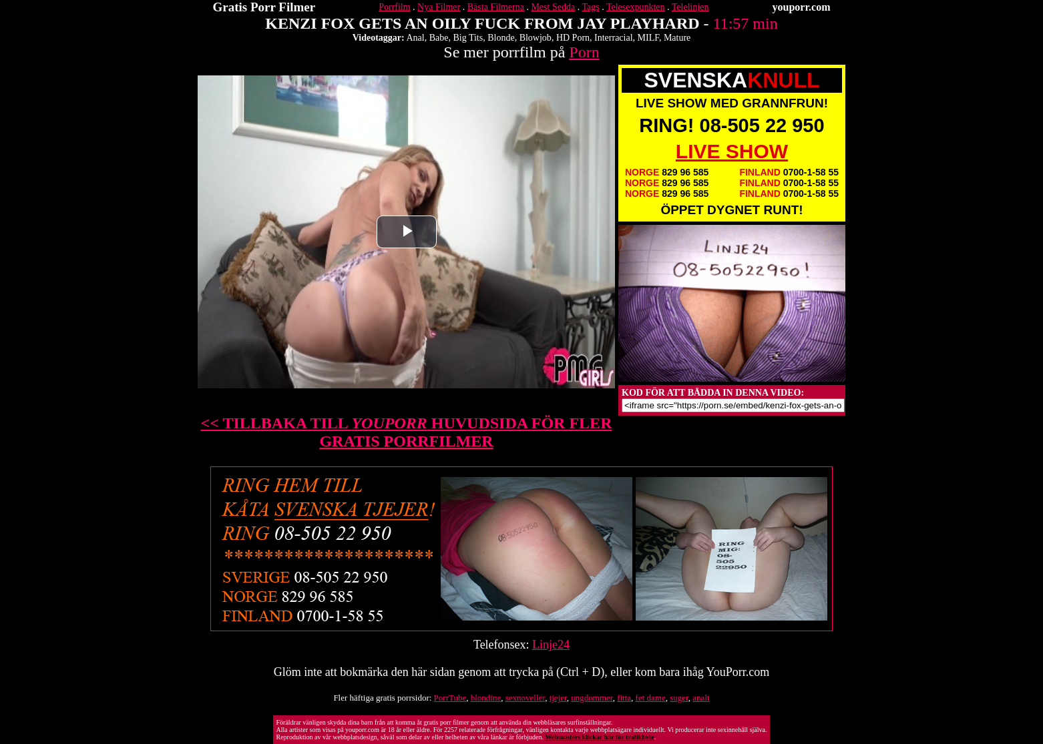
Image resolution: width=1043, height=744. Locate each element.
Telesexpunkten (635, 7)
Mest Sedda (553, 7)
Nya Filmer (438, 7)
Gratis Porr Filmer (264, 7)
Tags (590, 7)
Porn (584, 52)
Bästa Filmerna (495, 7)
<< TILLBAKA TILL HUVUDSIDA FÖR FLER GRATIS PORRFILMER (406, 432)
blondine (486, 698)
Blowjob (535, 38)
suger (679, 698)
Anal (415, 38)
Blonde (500, 38)
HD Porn (573, 38)
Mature (677, 38)
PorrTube (450, 698)
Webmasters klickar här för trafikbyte (599, 737)
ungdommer (591, 698)
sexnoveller (525, 698)
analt (700, 698)
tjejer (558, 698)
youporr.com (802, 7)
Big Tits (468, 38)
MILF (648, 38)
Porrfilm (394, 7)
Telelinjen (690, 7)
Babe (439, 38)
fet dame (651, 698)
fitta (624, 698)
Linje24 (551, 644)
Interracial (613, 38)
